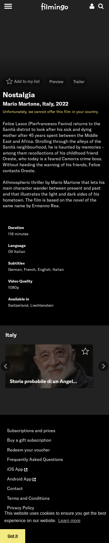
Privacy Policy (20, 507)
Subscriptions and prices (31, 430)
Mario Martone (21, 104)
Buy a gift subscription (29, 440)
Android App (21, 479)
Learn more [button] (69, 520)
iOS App (17, 469)
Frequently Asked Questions (35, 459)
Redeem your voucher (28, 450)
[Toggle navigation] (8, 6)
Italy (47, 104)
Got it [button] (13, 536)
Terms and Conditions (28, 498)
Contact (15, 488)
